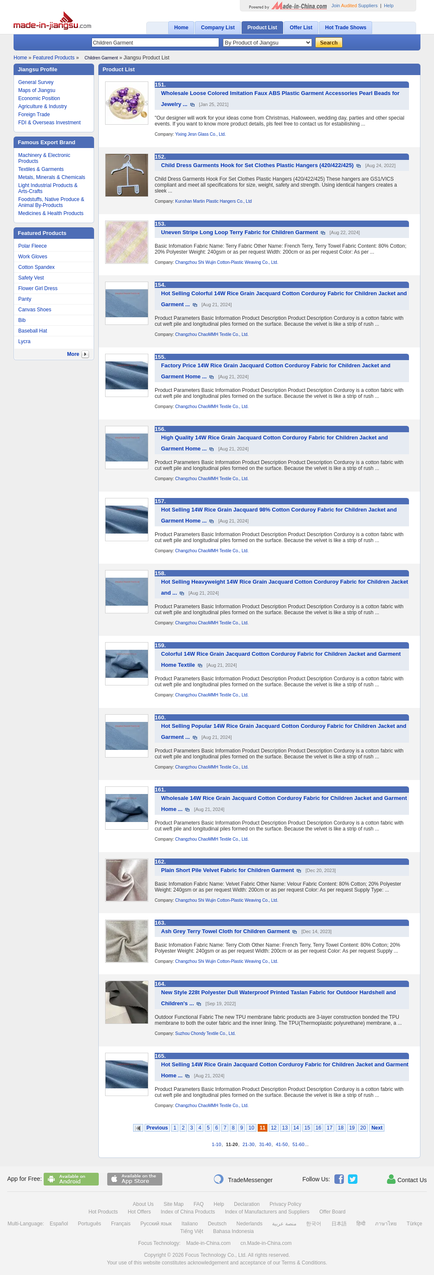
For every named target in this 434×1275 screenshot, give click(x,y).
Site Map (174, 1204)
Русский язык (156, 1224)
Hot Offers (139, 1212)
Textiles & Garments (41, 169)
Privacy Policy (285, 1204)
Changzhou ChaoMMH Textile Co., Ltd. (211, 334)
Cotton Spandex (36, 267)
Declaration (247, 1204)
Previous (157, 1128)
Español (59, 1224)
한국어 (313, 1224)
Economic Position (39, 98)
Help (389, 5)
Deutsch (217, 1224)
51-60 (298, 1144)
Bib (21, 320)
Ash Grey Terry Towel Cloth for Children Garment (225, 931)
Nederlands (249, 1224)
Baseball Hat (32, 331)
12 (273, 1128)
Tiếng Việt (191, 1231)
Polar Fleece (32, 246)
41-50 (282, 1144)
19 (352, 1128)
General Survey (35, 82)
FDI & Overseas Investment (49, 123)
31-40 (265, 1144)
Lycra (24, 341)
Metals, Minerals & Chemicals (51, 177)
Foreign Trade (34, 114)
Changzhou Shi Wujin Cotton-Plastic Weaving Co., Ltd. (226, 262)
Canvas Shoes (34, 310)
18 (340, 1128)
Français (121, 1224)
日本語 (339, 1224)
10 (251, 1128)
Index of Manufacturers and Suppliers (267, 1212)
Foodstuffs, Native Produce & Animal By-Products (51, 202)
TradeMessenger (243, 1179)
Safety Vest (31, 278)
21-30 (248, 1144)
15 (307, 1128)
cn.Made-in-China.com (266, 1243)
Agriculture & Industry (42, 106)
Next (376, 1128)
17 (329, 1128)
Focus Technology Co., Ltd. (216, 1255)
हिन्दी (360, 1224)
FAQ (199, 1204)
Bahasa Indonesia (233, 1231)
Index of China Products (188, 1212)
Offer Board (332, 1212)
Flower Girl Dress (38, 288)
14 (296, 1128)
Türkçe (415, 1224)
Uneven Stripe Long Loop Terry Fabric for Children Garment (239, 232)
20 (363, 1128)
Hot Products (103, 1212)
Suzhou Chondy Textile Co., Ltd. (205, 1033)
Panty (24, 299)
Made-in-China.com (208, 1243)
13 (285, 1128)
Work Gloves (32, 257)
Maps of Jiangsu (36, 90)
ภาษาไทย (386, 1224)
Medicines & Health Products (50, 213)
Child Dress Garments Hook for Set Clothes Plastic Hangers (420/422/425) (257, 165)
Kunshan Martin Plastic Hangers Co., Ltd (213, 201)
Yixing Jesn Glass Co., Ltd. (200, 134)
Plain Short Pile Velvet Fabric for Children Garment (227, 870)
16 (318, 1128)
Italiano (189, 1224)
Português (89, 1224)
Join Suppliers (354, 5)
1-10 (216, 1144)
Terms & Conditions (303, 1263)
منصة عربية (284, 1224)
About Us (143, 1204)
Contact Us (407, 1179)
